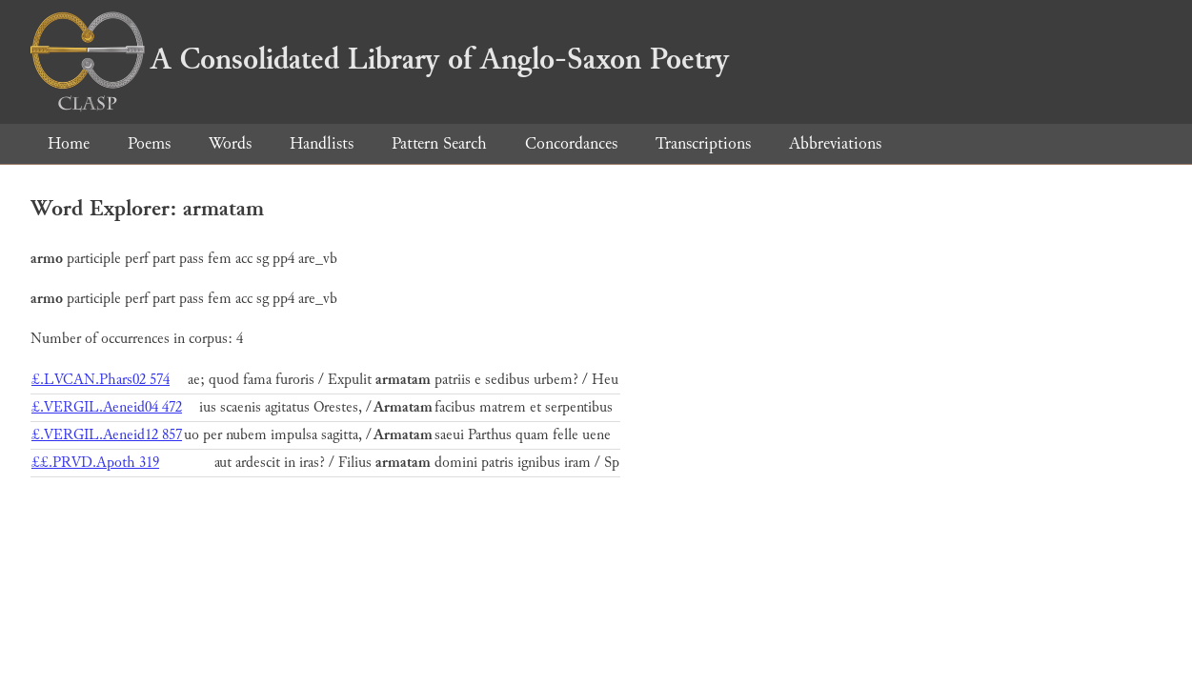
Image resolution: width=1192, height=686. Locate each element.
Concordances (571, 143)
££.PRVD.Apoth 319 (95, 463)
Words (230, 143)
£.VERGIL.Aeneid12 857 (106, 435)
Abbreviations (835, 143)
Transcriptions (703, 143)
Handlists (322, 143)
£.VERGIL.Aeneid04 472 (106, 407)
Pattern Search (439, 143)
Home (69, 143)
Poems (149, 143)
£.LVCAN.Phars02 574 (100, 380)
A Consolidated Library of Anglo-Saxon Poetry (379, 59)
